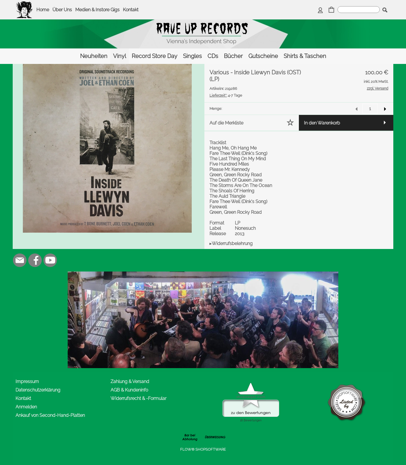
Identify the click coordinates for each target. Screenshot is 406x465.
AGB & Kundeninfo (129, 390)
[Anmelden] (320, 10)
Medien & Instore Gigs (97, 9)
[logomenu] (25, 4)
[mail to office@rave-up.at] (20, 260)
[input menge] (370, 109)
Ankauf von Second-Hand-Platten (50, 415)
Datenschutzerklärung (38, 390)
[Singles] (192, 56)
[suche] (358, 9)
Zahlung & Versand (130, 381)
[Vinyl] (119, 56)
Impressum (27, 381)
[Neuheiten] (93, 56)
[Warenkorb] (331, 10)
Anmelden (26, 407)
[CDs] (213, 56)
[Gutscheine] (263, 56)
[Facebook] (35, 260)
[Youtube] (50, 260)
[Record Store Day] (154, 56)
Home (42, 9)
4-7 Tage (225, 95)
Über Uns (62, 9)
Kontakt (130, 9)
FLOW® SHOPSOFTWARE (203, 449)
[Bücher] (233, 56)
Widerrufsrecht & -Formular (138, 398)
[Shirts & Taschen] (305, 56)
